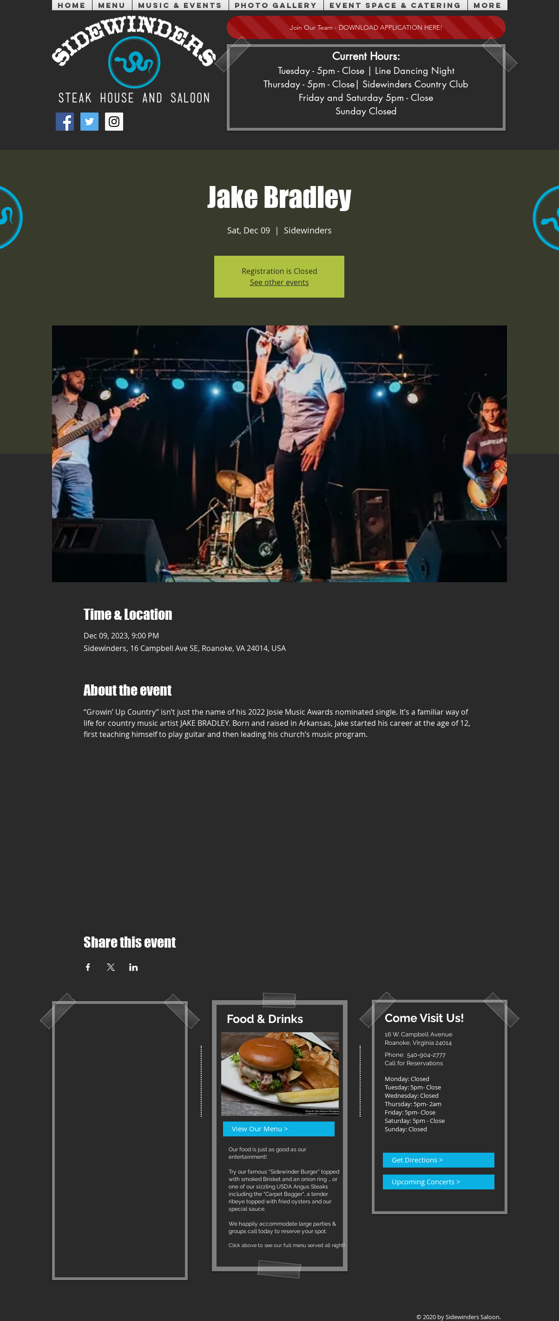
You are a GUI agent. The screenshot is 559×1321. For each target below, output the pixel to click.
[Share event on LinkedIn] (133, 967)
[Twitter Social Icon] (89, 122)
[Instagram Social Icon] (114, 122)
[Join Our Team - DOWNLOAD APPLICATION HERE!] (366, 27)
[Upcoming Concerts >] (433, 1182)
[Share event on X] (110, 967)
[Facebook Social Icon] (65, 122)
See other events (279, 282)
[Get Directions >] (433, 1160)
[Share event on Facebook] (88, 967)
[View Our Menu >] (273, 1129)
